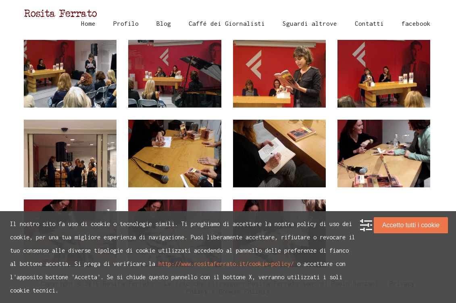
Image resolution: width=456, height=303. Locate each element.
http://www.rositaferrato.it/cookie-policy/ (226, 263)
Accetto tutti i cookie (410, 225)
